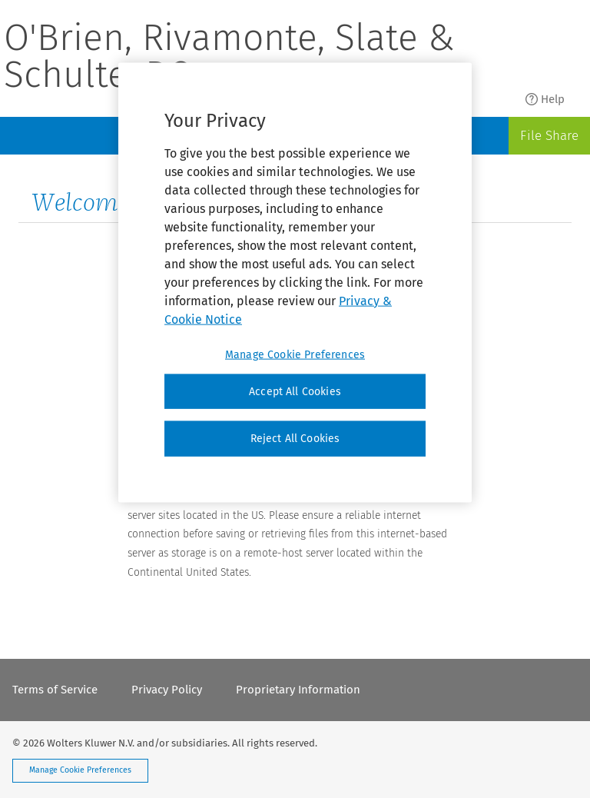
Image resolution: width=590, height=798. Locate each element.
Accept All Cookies (295, 390)
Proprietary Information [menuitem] (298, 690)
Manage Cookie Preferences (80, 770)
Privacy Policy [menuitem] (166, 690)
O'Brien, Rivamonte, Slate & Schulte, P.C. (230, 58)
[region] (295, 282)
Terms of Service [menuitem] (55, 690)
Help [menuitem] (545, 99)
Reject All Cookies (295, 438)
